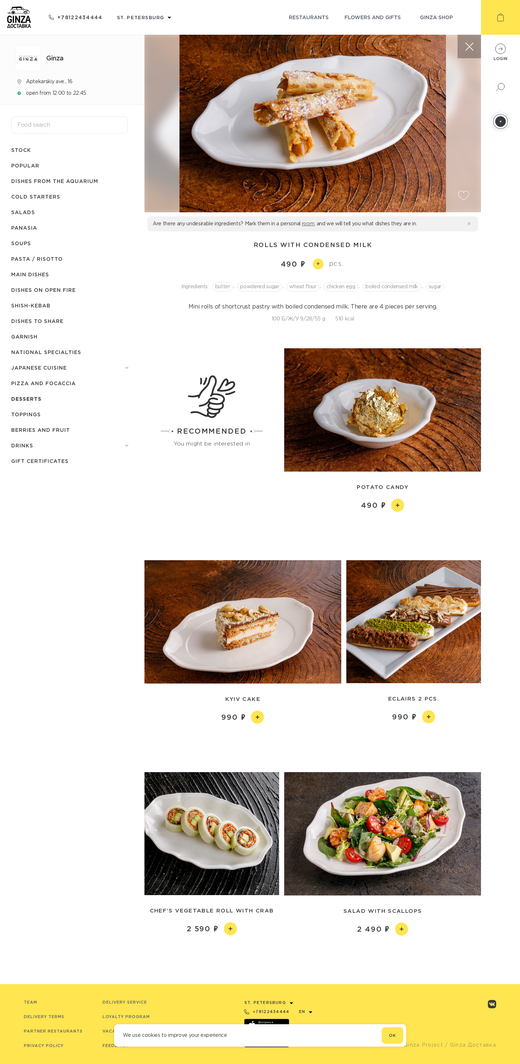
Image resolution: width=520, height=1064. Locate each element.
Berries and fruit (40, 430)
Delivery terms (44, 1016)
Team (30, 1002)
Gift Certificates (40, 461)
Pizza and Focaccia (43, 383)
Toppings (26, 414)
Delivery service (125, 1002)
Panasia (24, 227)
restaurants (309, 17)
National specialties (46, 352)
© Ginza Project (420, 1045)
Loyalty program (126, 1016)
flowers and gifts (372, 17)
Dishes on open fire (43, 290)
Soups (21, 243)
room (308, 223)
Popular (25, 165)
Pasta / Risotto (37, 258)
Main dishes (30, 274)
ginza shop (436, 17)
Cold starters (35, 196)
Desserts (26, 398)
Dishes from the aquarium (54, 181)
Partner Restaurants (53, 1031)
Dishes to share (37, 321)
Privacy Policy (44, 1045)
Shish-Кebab (31, 305)
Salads (23, 212)
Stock (21, 150)
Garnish (24, 336)
